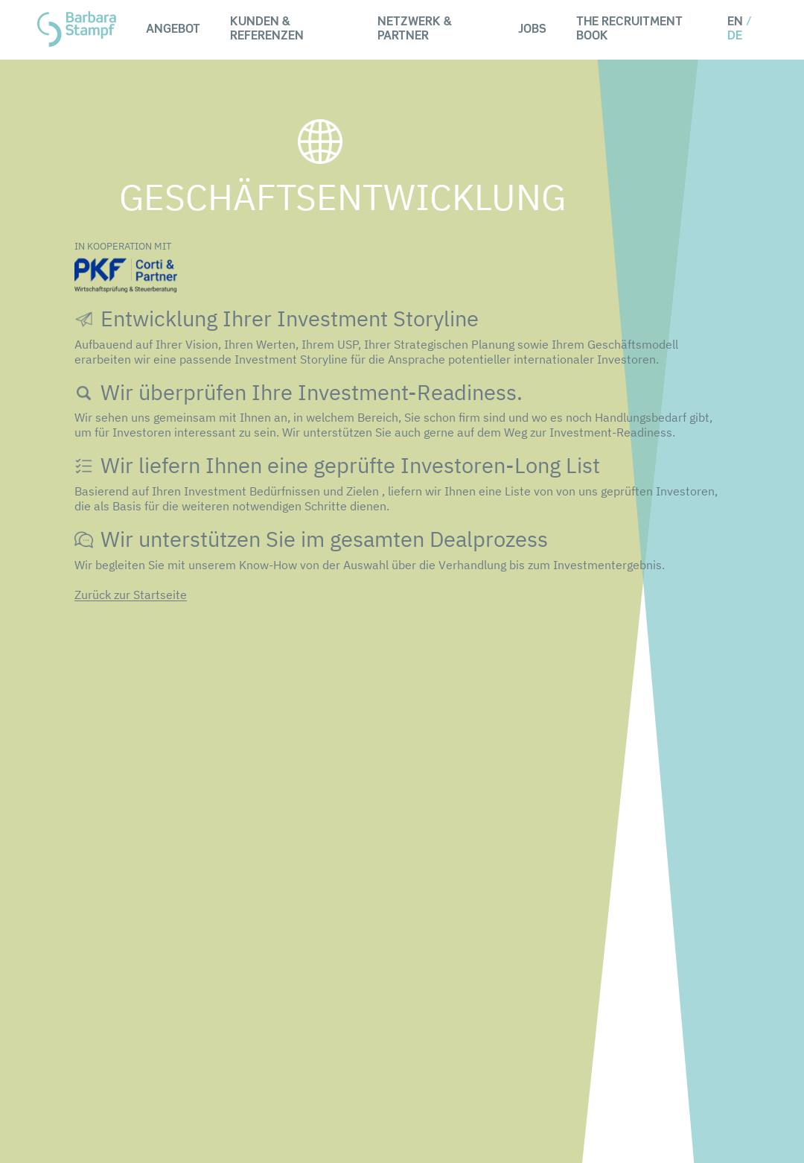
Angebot (173, 30)
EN (735, 22)
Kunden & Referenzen (267, 29)
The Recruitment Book (629, 29)
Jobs (532, 30)
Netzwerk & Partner (414, 29)
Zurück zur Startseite (130, 594)
